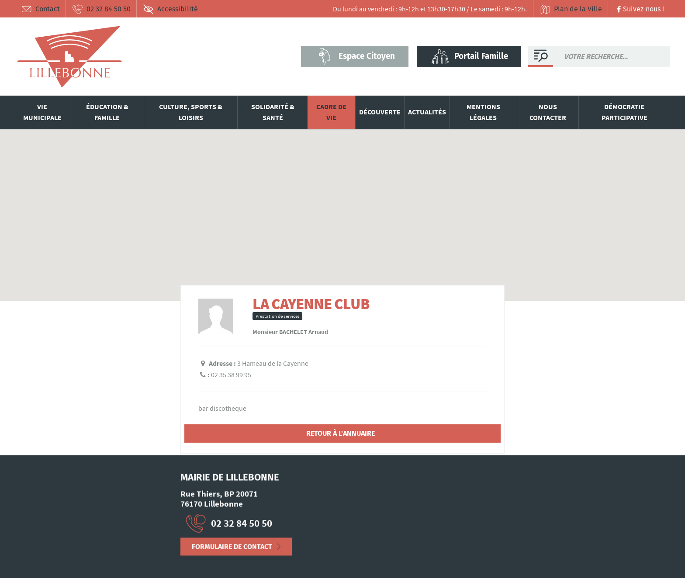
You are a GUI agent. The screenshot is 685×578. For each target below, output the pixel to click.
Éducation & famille (107, 112)
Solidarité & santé (272, 112)
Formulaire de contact (232, 549)
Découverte (380, 111)
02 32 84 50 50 (101, 9)
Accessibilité (170, 9)
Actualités (427, 111)
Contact (40, 9)
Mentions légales (483, 112)
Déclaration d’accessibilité (111, 558)
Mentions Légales (41, 558)
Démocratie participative (624, 112)
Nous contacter (547, 112)
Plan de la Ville (571, 9)
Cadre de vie (331, 112)
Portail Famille (469, 56)
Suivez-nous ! (639, 9)
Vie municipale (42, 112)
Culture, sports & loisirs (190, 112)
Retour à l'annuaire (340, 433)
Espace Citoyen (355, 56)
